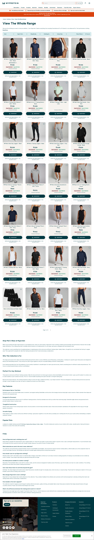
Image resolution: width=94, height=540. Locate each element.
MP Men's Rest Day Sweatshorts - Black (58, 185)
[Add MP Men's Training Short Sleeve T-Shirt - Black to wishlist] (21, 39)
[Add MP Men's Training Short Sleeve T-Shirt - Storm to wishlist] (43, 165)
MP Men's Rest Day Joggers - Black (13, 143)
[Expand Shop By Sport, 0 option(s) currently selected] (36, 34)
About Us (67, 504)
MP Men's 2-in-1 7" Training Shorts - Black (36, 103)
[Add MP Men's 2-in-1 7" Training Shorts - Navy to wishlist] (66, 39)
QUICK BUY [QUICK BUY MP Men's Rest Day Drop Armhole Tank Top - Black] (81, 237)
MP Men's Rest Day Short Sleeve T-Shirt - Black (36, 268)
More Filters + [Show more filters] (79, 34)
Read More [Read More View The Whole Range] (5, 30)
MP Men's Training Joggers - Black (35, 143)
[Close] (91, 535)
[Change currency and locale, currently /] (19, 522)
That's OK (77, 535)
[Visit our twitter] (13, 527)
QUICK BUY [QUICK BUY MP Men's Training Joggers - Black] (35, 155)
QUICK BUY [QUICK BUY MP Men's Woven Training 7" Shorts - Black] (13, 196)
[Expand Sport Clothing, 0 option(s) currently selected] (22, 34)
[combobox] (62, 3)
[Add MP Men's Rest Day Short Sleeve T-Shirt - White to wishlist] (66, 289)
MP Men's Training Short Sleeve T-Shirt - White (12, 103)
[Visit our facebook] (7, 527)
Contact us (43, 509)
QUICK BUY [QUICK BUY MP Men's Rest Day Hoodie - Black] (81, 72)
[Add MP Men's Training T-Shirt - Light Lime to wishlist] (66, 82)
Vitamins (40, 7)
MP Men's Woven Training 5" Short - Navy (58, 226)
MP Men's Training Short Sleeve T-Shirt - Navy (35, 60)
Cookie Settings (7, 519)
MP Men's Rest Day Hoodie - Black (81, 59)
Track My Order (68, 7)
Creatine (28, 7)
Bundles (46, 7)
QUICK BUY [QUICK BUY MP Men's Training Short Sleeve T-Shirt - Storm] (35, 196)
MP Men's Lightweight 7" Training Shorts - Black (58, 268)
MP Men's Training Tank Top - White (13, 267)
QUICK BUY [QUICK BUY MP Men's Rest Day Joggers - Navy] (81, 320)
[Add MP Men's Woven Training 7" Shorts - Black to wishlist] (21, 165)
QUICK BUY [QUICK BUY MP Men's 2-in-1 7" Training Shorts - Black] (35, 113)
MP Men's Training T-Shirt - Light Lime (58, 103)
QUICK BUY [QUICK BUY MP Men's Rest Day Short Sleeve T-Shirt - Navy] (13, 237)
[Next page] (50, 330)
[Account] (85, 3)
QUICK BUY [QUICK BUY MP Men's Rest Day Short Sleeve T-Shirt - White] (58, 320)
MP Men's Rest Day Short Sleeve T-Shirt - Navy (13, 226)
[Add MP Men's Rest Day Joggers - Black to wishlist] (21, 124)
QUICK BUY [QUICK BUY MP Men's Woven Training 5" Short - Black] (35, 237)
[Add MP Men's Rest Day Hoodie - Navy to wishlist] (89, 248)
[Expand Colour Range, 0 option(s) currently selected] (62, 34)
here (23, 538)
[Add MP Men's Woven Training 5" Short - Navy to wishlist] (66, 206)
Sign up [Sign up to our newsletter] (7, 504)
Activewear (52, 7)
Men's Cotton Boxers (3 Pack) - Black (13, 309)
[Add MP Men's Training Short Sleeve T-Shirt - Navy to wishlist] (43, 39)
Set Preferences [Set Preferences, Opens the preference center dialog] (67, 535)
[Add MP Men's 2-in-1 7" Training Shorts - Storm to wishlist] (89, 165)
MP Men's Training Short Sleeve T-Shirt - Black (12, 60)
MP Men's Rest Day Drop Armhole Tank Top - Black (81, 226)
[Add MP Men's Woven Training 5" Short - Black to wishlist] (43, 206)
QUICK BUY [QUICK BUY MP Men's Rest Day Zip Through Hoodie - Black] (81, 155)
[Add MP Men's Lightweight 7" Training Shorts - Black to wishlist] (66, 248)
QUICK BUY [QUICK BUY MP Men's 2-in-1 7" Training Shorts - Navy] (58, 72)
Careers (67, 525)
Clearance (59, 7)
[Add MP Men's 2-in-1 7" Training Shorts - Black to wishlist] (43, 82)
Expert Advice (76, 7)
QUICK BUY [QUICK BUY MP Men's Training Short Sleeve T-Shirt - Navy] (35, 72)
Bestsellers (16, 7)
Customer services (45, 506)
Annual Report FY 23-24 (84, 512)
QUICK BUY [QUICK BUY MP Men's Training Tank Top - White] (13, 279)
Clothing (9, 19)
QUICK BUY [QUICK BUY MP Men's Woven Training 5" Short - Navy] (58, 237)
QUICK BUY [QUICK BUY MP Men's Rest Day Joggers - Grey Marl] (58, 155)
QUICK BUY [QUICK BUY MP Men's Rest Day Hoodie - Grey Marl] (81, 113)
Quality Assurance (69, 508)
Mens (12, 19)
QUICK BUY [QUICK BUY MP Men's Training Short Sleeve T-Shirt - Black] (13, 72)
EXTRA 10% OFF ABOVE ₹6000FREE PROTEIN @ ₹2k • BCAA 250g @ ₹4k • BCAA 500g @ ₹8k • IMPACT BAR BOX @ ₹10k (47, 14)
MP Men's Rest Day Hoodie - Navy (81, 267)
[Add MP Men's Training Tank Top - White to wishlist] (21, 248)
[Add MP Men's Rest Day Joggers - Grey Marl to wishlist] (66, 124)
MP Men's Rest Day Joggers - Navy (81, 309)
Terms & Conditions (69, 519)
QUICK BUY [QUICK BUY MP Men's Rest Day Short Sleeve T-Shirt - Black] (35, 279)
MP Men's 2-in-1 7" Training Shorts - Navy (58, 60)
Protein (23, 7)
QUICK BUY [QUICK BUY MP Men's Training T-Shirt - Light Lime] (58, 113)
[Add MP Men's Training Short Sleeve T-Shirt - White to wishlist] (21, 82)
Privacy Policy (68, 516)
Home (4, 19)
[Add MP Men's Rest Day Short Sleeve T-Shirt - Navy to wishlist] (21, 206)
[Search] (43, 3)
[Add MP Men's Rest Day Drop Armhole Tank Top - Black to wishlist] (89, 206)
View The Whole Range (20, 19)
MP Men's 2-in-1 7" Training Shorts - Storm (81, 185)
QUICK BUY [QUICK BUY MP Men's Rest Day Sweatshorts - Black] (58, 196)
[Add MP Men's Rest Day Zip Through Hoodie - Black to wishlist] (89, 124)
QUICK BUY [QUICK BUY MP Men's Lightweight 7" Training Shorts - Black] (58, 279)
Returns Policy (44, 515)
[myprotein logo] (10, 3)
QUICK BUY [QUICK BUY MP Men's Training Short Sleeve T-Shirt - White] (13, 113)
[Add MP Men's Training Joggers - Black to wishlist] (43, 124)
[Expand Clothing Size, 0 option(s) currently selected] (49, 34)
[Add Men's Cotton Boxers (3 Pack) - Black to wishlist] (21, 289)
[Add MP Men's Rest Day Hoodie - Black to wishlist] (89, 39)
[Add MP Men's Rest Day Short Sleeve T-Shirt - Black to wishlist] (43, 248)
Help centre (44, 512)
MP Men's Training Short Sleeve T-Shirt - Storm (35, 185)
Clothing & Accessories (55, 509)
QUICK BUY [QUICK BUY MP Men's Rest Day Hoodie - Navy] (81, 279)
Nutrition (34, 7)
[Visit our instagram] (4, 527)
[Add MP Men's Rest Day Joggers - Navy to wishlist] (89, 289)
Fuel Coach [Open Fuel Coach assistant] (79, 3)
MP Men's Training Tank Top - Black (35, 309)
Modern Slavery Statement (68, 512)
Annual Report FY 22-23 (84, 508)
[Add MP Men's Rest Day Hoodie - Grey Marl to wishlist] (89, 82)
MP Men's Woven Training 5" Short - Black (36, 226)
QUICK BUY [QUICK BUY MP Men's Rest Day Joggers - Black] (13, 155)
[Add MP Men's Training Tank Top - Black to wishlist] (43, 289)
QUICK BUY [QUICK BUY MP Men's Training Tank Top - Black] (35, 320)
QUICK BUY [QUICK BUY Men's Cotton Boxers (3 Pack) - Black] (13, 320)
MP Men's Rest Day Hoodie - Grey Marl (81, 103)
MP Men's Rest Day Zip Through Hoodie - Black (81, 144)
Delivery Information (46, 519)
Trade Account (68, 522)
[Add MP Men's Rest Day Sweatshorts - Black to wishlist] (66, 165)
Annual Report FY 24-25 (84, 517)
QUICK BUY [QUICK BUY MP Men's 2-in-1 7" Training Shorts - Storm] (81, 196)
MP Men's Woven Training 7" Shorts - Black (13, 185)
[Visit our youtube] (10, 527)
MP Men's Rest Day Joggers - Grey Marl (58, 144)
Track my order (44, 522)
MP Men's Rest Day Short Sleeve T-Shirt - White (58, 309)
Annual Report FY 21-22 (84, 504)
